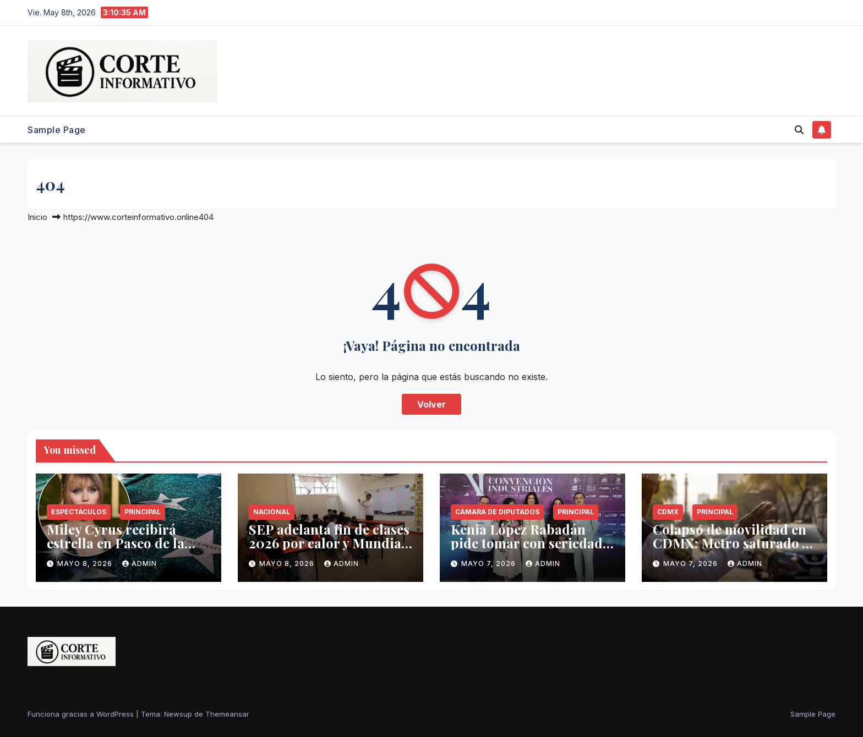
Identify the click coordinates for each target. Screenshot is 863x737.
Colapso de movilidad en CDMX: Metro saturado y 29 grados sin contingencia (731, 549)
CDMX (668, 512)
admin (139, 563)
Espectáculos (78, 512)
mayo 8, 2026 (85, 563)
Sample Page (57, 129)
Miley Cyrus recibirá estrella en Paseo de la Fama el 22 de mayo (115, 542)
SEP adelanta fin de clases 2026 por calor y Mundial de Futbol (329, 542)
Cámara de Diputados (497, 512)
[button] (799, 129)
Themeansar (227, 714)
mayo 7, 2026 (489, 563)
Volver (431, 404)
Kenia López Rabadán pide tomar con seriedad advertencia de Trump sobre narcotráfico (527, 549)
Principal (142, 512)
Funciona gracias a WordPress (82, 714)
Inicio (37, 217)
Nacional (271, 512)
